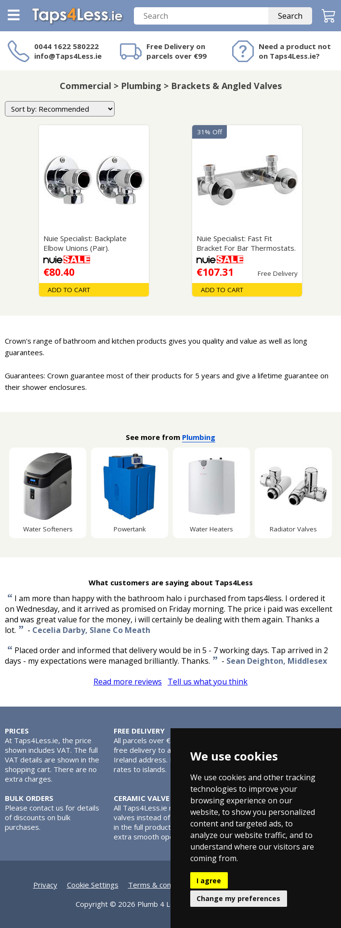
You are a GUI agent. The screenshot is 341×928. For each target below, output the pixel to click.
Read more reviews (127, 681)
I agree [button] (209, 880)
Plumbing (198, 437)
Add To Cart (69, 289)
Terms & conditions (160, 884)
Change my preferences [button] (238, 898)
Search (290, 16)
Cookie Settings (92, 884)
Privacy (45, 884)
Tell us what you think (208, 681)
